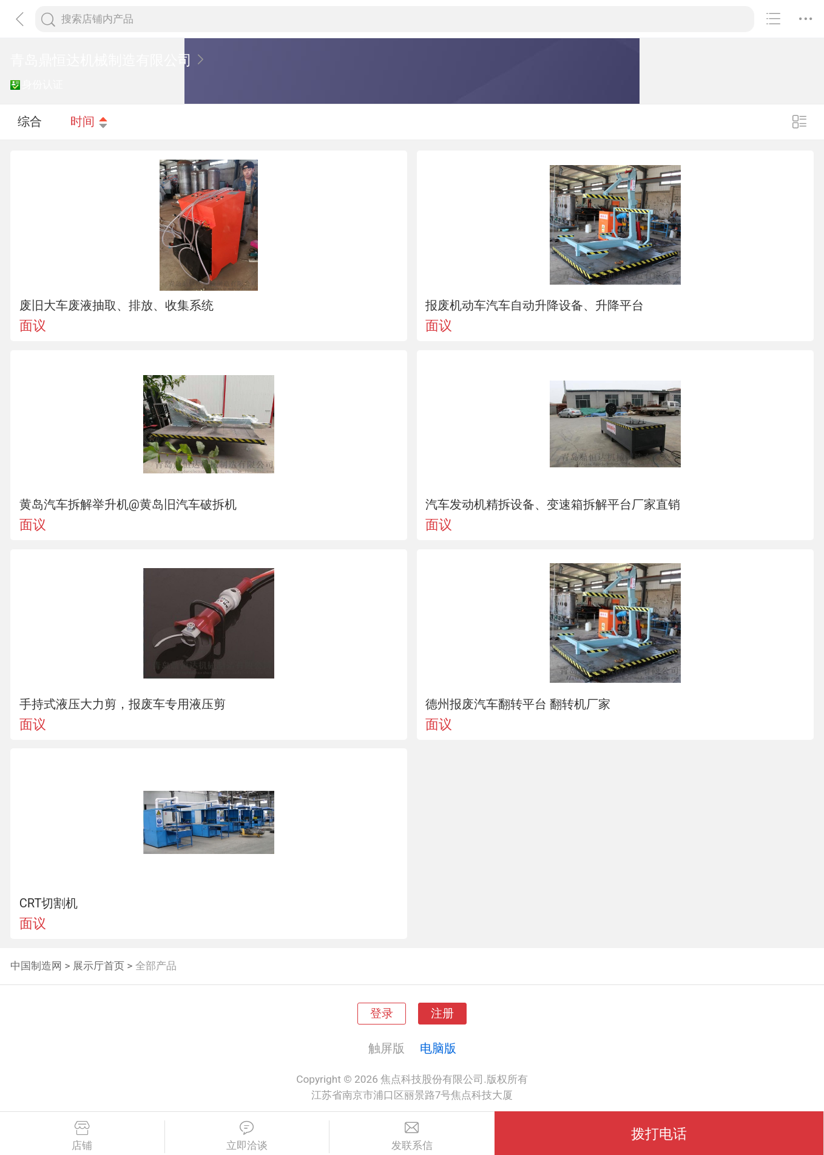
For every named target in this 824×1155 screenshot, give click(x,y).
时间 (89, 121)
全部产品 (156, 966)
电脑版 (438, 1048)
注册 (442, 1013)
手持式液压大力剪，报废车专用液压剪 (122, 704)
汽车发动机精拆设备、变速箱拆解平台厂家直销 (552, 504)
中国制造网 (36, 966)
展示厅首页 (98, 966)
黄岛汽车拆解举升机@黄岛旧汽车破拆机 (128, 504)
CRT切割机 (48, 903)
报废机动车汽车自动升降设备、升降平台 (534, 305)
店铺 (82, 1136)
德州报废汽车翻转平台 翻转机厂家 (517, 704)
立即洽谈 (247, 1136)
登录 (381, 1013)
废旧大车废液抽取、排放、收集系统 (116, 305)
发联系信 (412, 1136)
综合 (30, 121)
